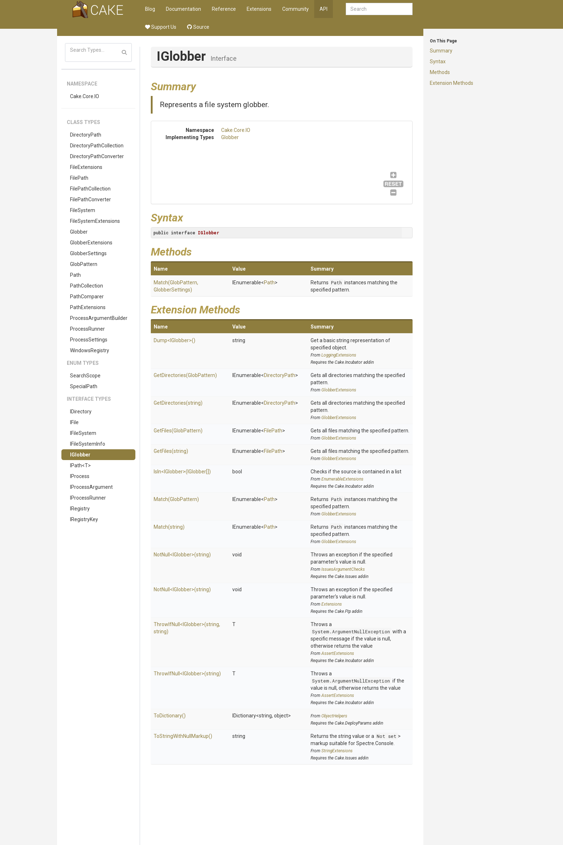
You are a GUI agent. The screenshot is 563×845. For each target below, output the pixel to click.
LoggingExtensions (338, 355)
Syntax (438, 61)
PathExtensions (88, 307)
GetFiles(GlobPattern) (178, 430)
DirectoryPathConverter (97, 156)
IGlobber (80, 455)
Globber (79, 232)
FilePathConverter (90, 199)
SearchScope (85, 375)
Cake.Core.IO (84, 96)
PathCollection (86, 286)
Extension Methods (451, 83)
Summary (441, 51)
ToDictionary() (170, 715)
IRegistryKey (84, 519)
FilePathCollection (90, 189)
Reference (224, 9)
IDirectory (81, 411)
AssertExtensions (337, 653)
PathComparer (87, 296)
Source (198, 27)
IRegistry (80, 508)
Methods (440, 72)
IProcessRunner (88, 498)
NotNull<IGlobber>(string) (182, 554)
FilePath (79, 178)
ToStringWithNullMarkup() (183, 736)
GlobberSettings (88, 253)
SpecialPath (83, 386)
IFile (74, 422)
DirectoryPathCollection (97, 145)
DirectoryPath (85, 135)
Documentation (183, 9)
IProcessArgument (91, 487)
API (323, 9)
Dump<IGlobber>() (174, 340)
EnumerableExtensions (342, 479)
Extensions (259, 9)
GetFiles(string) (171, 451)
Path (75, 275)
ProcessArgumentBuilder (98, 318)
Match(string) (169, 527)
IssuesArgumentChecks (343, 569)
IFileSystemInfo (87, 444)
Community (295, 9)
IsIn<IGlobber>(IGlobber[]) (182, 471)
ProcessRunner (87, 329)
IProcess (79, 476)
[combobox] (379, 9)
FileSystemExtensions (95, 221)
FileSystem (82, 210)
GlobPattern (83, 264)
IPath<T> (80, 465)
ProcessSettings (88, 340)
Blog (150, 9)
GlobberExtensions (91, 242)
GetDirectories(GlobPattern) (185, 375)
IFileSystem (83, 433)
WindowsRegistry (89, 350)
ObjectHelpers (334, 715)
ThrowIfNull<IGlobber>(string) (187, 673)
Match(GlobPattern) (176, 499)
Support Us (160, 27)
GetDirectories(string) (178, 403)
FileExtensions (86, 167)
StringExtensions (337, 750)
